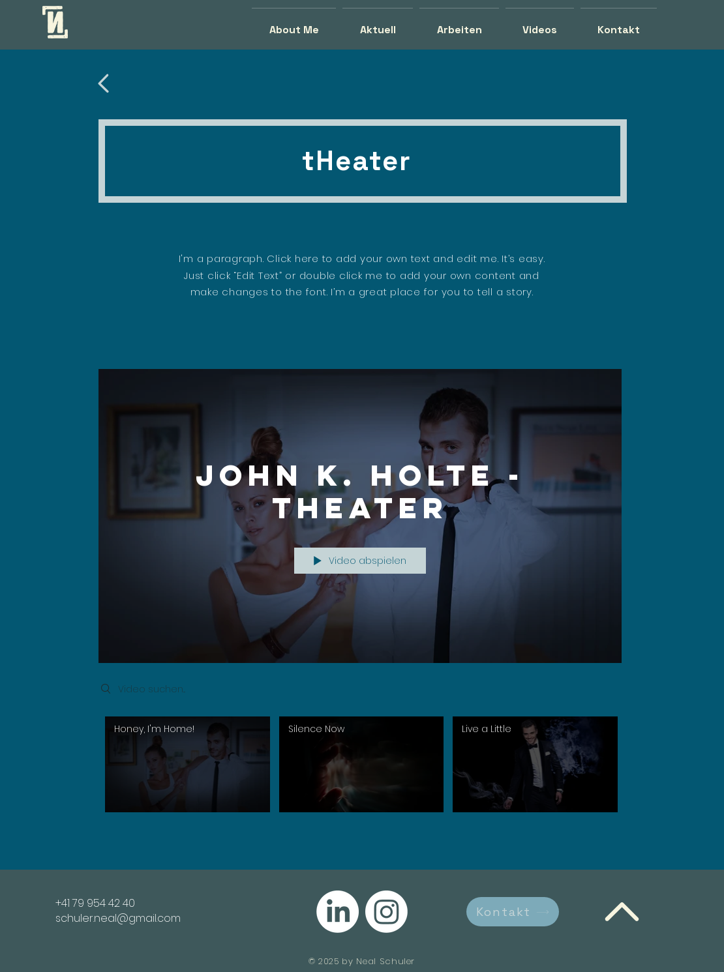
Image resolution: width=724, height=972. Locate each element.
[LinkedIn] (337, 912)
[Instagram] (386, 912)
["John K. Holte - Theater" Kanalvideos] (360, 768)
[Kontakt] (512, 911)
